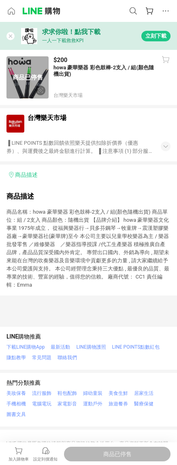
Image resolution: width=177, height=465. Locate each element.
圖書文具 (16, 414)
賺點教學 (16, 357)
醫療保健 (144, 404)
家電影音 (67, 404)
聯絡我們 (67, 357)
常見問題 (41, 357)
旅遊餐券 (118, 404)
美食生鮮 (118, 393)
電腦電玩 (41, 404)
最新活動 (60, 347)
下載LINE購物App (25, 347)
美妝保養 (16, 393)
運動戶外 (92, 404)
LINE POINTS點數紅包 (136, 347)
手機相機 (16, 404)
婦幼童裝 (92, 393)
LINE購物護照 (91, 347)
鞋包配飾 (67, 393)
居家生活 (144, 393)
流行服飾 (41, 393)
